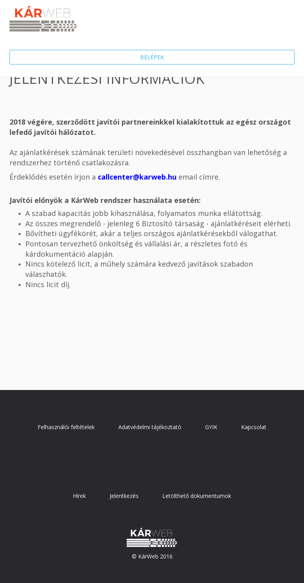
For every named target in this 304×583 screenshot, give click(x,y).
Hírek (79, 496)
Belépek (152, 57)
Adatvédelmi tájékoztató (149, 427)
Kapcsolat (253, 427)
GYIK (211, 427)
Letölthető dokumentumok (196, 496)
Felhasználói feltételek (66, 427)
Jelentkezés (124, 496)
